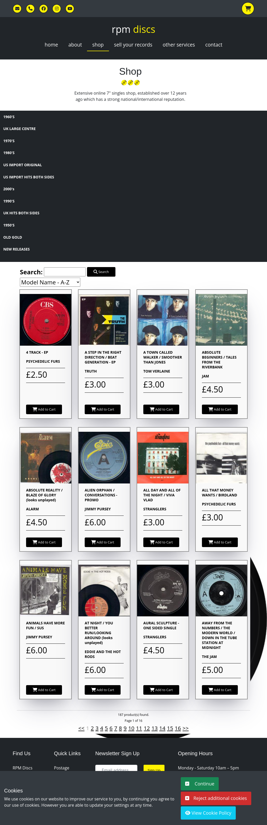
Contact (213, 44)
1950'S (8, 225)
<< (81, 728)
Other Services (179, 44)
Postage (61, 768)
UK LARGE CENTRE (19, 128)
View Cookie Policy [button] (208, 813)
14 (162, 728)
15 (170, 728)
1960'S (8, 116)
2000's (8, 188)
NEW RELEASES (16, 249)
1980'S (8, 152)
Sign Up (154, 770)
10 (131, 728)
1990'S (8, 201)
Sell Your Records (133, 44)
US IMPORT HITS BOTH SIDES (28, 177)
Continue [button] (199, 784)
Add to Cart (44, 409)
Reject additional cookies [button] (216, 798)
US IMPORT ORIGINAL (22, 164)
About (75, 44)
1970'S (8, 140)
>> (186, 728)
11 (139, 728)
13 (155, 728)
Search (101, 271)
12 (147, 728)
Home (51, 44)
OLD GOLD (12, 237)
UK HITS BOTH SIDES (21, 212)
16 (178, 728)
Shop (98, 44)
